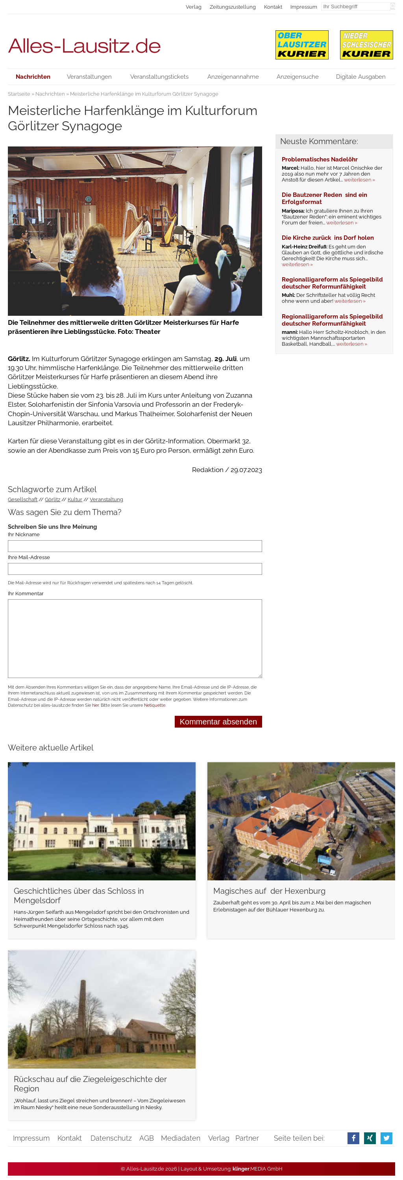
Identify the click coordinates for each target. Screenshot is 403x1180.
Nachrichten (50, 94)
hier (95, 705)
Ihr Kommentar (26, 594)
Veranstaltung (106, 499)
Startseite (19, 94)
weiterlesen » (359, 180)
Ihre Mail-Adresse (29, 557)
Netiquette (154, 705)
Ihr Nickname (24, 535)
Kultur (75, 499)
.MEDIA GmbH (258, 1169)
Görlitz (52, 499)
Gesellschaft (22, 499)
